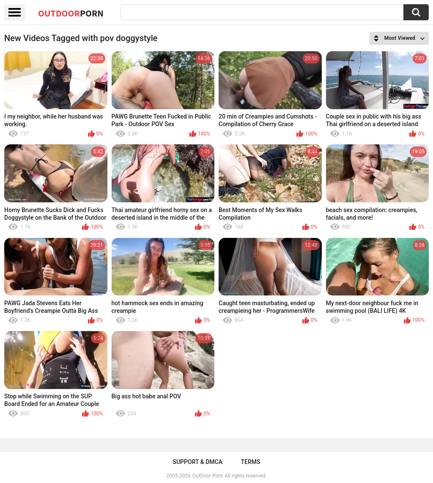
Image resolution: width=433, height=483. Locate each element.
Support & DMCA (197, 461)
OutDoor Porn (207, 476)
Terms (250, 461)
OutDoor (71, 13)
